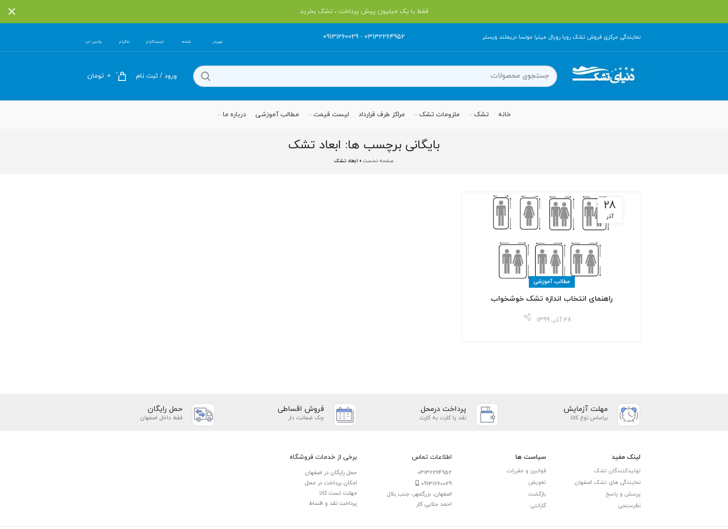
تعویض (537, 482)
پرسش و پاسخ (623, 494)
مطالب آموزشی (551, 281)
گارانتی (538, 505)
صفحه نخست (378, 161)
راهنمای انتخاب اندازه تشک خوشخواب (551, 299)
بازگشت (537, 494)
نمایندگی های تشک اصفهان (608, 482)
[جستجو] (375, 76)
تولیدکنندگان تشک (617, 471)
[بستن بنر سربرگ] (11, 11)
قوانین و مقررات (526, 471)
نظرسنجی (629, 505)
